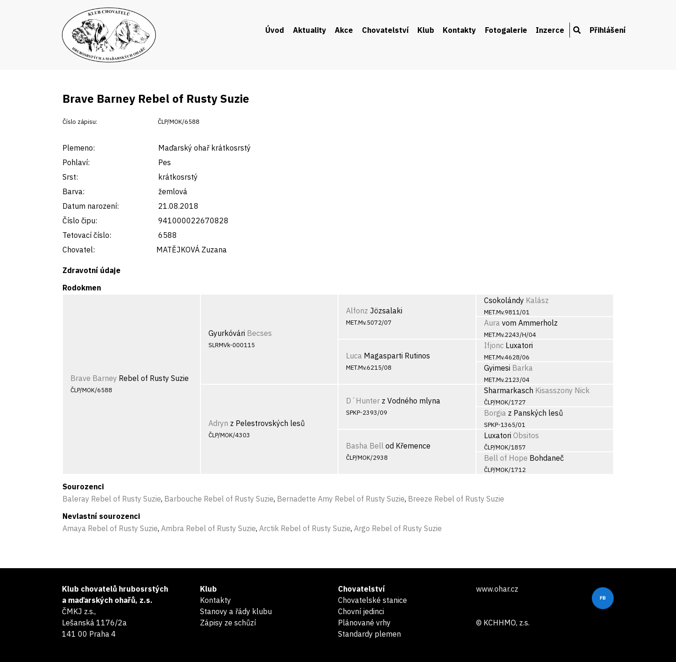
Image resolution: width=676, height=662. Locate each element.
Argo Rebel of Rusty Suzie (398, 528)
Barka (522, 368)
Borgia (495, 413)
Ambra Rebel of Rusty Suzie (208, 528)
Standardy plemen (369, 634)
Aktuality (309, 30)
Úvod (274, 30)
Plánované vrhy (364, 622)
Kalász (537, 300)
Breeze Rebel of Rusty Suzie (456, 498)
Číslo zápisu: (79, 122)
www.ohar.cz (497, 589)
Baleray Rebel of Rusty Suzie (111, 498)
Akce (344, 30)
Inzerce (550, 30)
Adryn (218, 423)
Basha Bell (365, 445)
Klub (425, 30)
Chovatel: (78, 249)
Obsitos (526, 435)
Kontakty (459, 30)
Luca (354, 355)
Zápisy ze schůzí (228, 622)
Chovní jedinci (361, 611)
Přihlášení (608, 30)
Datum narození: (90, 206)
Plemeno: (78, 147)
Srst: (70, 177)
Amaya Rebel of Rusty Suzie (110, 528)
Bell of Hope (506, 458)
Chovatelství (385, 30)
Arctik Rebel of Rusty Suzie (305, 528)
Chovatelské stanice (372, 600)
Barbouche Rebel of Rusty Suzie (219, 498)
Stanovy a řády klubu (236, 611)
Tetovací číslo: (86, 235)
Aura (492, 322)
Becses (259, 333)
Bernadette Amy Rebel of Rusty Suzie (341, 498)
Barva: (73, 191)
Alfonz (357, 310)
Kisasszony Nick (562, 390)
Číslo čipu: (79, 220)
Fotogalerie (506, 30)
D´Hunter (363, 400)
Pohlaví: (76, 162)
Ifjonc (494, 345)
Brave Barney (93, 378)
